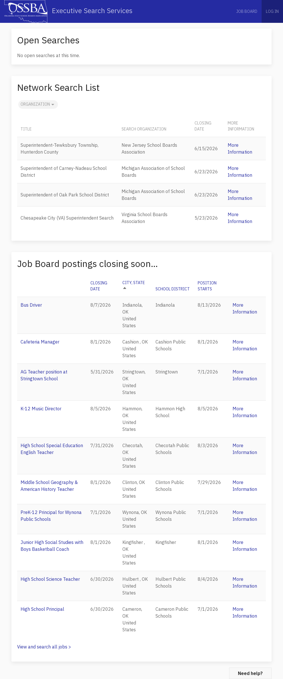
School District (172, 289)
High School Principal (42, 609)
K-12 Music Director (41, 408)
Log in (272, 11)
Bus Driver (31, 305)
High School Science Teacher (50, 579)
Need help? (250, 673)
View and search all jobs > (44, 647)
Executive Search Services (68, 11)
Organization (38, 104)
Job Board (246, 11)
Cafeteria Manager (40, 342)
